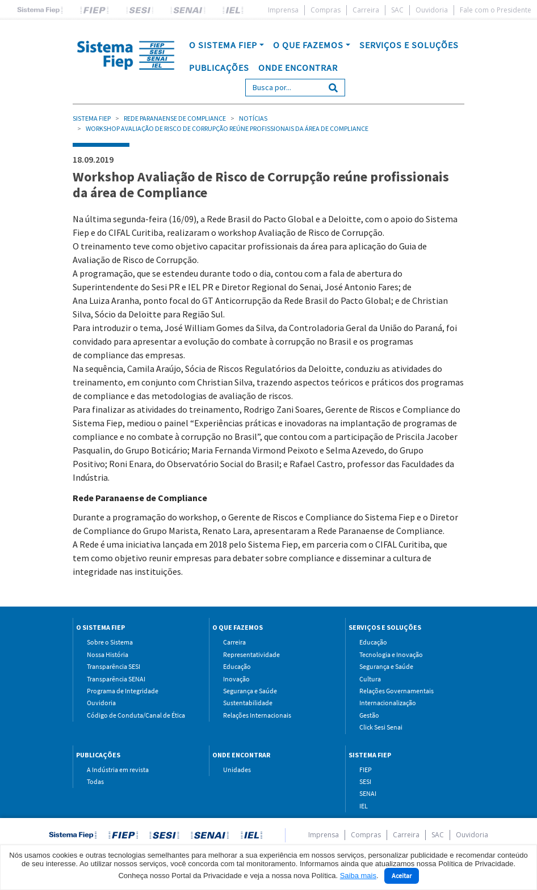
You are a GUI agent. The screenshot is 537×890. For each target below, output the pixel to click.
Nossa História (107, 654)
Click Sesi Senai (380, 727)
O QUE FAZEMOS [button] (308, 44)
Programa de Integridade (122, 690)
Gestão (369, 715)
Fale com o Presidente (495, 10)
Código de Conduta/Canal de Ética (136, 715)
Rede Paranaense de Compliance (175, 118)
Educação (237, 666)
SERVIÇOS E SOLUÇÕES (409, 44)
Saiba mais (358, 875)
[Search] (283, 87)
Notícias (253, 118)
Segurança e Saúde (250, 690)
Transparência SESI (113, 666)
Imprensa (283, 10)
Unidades (237, 769)
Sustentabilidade (247, 702)
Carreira (366, 10)
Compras (326, 10)
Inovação (236, 679)
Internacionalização (387, 702)
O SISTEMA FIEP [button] (223, 44)
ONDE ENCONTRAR (298, 67)
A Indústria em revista (118, 769)
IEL (363, 806)
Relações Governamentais (396, 690)
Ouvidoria (432, 10)
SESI (365, 781)
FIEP (365, 769)
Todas (95, 781)
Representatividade (251, 654)
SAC (397, 10)
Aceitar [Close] (402, 875)
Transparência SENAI (116, 679)
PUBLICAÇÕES (219, 67)
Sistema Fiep (92, 118)
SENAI (367, 793)
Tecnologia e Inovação (391, 654)
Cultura (370, 679)
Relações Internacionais (257, 715)
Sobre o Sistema (110, 642)
